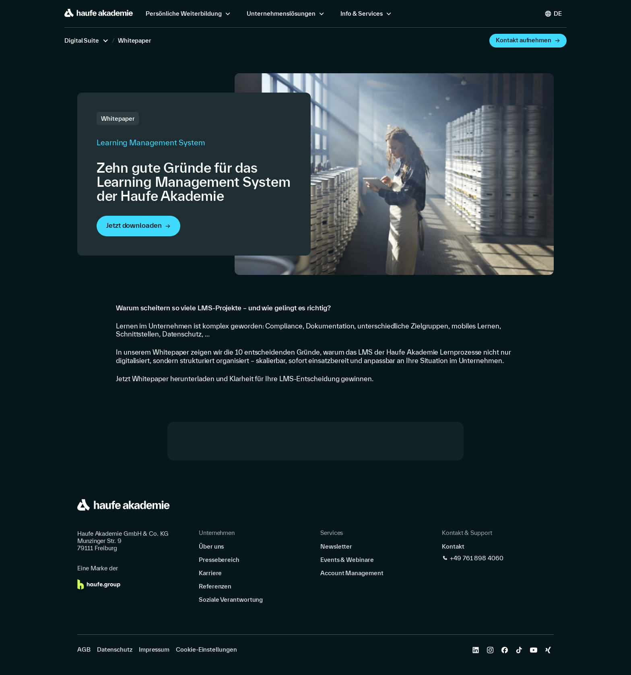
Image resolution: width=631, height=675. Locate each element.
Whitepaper (134, 40)
